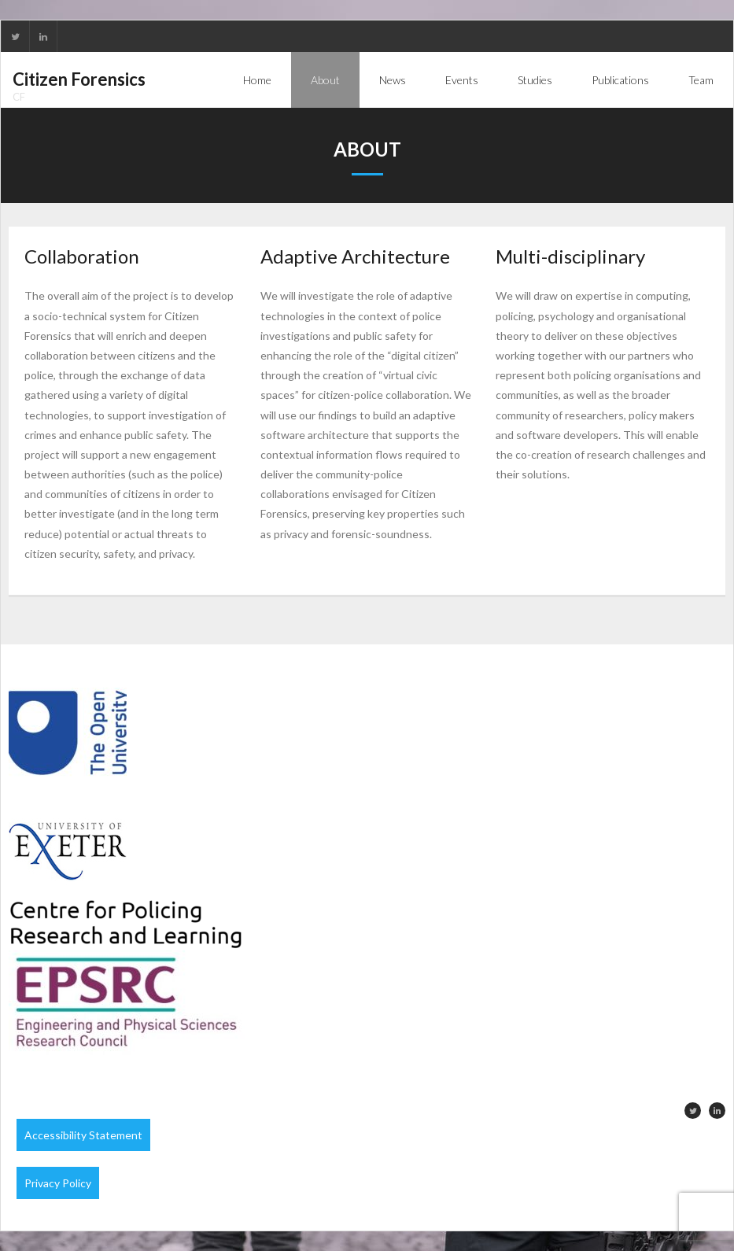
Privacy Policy (57, 1183)
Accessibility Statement (83, 1135)
